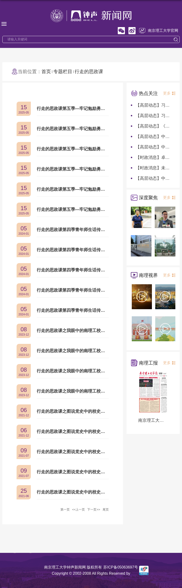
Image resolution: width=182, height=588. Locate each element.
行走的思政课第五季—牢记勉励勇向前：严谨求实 (73, 169)
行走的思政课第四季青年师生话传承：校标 (73, 270)
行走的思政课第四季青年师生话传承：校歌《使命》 (73, 290)
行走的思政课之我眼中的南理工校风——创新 (73, 330)
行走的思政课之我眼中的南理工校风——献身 (73, 371)
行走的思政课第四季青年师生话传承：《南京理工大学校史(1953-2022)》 (73, 249)
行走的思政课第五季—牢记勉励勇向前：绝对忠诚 (73, 209)
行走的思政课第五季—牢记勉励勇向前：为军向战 (73, 108)
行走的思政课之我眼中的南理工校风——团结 (73, 391)
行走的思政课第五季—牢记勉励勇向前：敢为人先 (73, 149)
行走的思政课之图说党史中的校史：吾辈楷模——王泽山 (73, 411)
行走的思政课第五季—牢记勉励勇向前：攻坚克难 (73, 189)
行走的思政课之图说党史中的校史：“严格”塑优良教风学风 (73, 451)
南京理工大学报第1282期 (153, 420)
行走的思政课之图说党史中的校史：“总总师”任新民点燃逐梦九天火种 (73, 431)
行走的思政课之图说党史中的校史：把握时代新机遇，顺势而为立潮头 (73, 492)
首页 (46, 71)
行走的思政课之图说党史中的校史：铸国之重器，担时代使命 (73, 471)
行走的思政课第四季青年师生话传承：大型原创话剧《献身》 (73, 229)
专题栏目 (62, 71)
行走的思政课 (89, 71)
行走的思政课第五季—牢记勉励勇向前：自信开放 (73, 128)
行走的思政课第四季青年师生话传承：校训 (73, 310)
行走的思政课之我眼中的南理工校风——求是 (73, 350)
